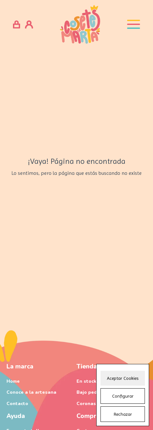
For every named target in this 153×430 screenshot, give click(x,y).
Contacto (17, 404)
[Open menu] (133, 24)
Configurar (123, 396)
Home (13, 381)
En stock (86, 381)
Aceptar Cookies (122, 378)
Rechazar (123, 414)
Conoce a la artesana (31, 392)
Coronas (86, 404)
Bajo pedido (90, 392)
